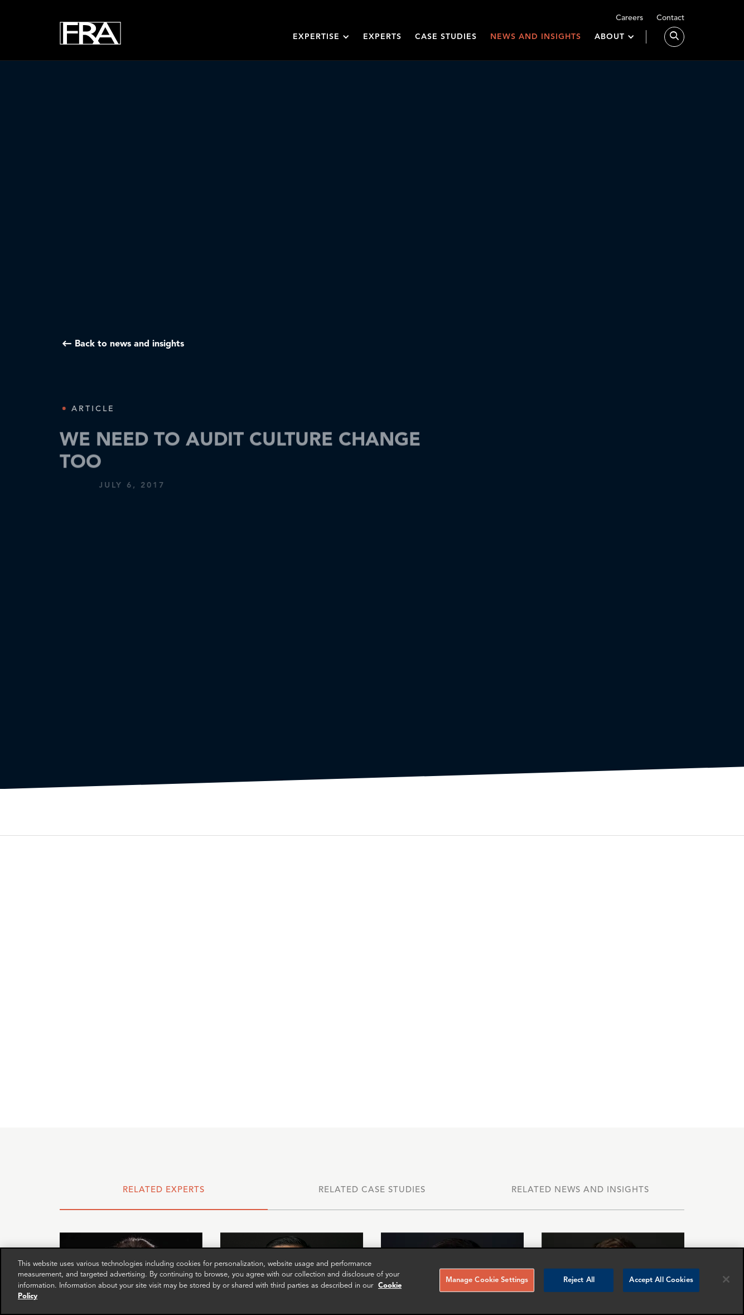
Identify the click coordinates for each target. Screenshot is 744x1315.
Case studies (446, 40)
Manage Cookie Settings (487, 1280)
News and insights (535, 40)
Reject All (579, 1280)
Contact (670, 21)
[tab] (164, 1195)
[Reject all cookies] (726, 1279)
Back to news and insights (129, 344)
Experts (382, 40)
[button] (321, 40)
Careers (629, 21)
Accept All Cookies (661, 1280)
